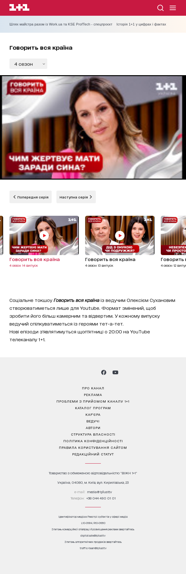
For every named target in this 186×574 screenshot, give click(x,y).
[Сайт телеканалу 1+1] (19, 8)
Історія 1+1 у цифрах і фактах (141, 24)
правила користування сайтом (93, 447)
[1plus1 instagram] (70, 372)
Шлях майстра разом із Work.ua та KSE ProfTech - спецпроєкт (60, 24)
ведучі (93, 421)
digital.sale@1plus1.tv (93, 535)
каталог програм (93, 408)
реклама (93, 394)
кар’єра (93, 414)
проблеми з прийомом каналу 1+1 (93, 401)
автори (93, 427)
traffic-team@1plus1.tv (93, 548)
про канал (93, 388)
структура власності (93, 434)
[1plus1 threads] (81, 372)
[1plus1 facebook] (103, 372)
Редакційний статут (93, 454)
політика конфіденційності (93, 441)
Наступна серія (74, 197)
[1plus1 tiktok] (92, 372)
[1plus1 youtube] (115, 372)
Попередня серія (32, 197)
